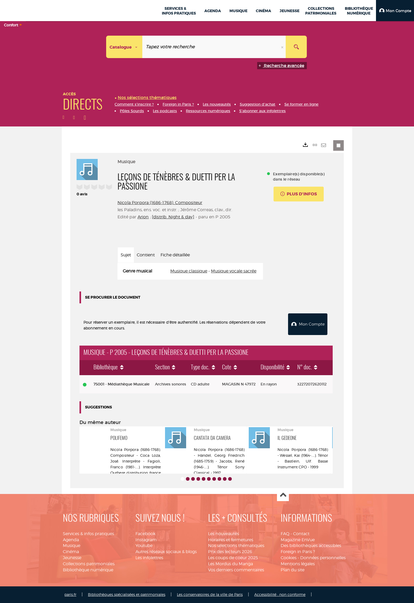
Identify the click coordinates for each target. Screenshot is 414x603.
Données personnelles (323, 557)
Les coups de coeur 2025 (233, 557)
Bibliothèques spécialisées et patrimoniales (126, 594)
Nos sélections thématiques (236, 545)
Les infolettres (149, 557)
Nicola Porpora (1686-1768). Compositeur (159, 202)
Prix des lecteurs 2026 (230, 551)
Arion (143, 216)
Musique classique (188, 271)
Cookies (289, 557)
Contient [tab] (146, 254)
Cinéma (71, 551)
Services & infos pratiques (88, 533)
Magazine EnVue (298, 539)
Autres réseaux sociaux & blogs (166, 551)
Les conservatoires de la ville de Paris (210, 594)
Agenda (71, 539)
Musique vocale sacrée (233, 271)
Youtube (144, 545)
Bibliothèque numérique (88, 569)
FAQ (285, 533)
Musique (71, 545)
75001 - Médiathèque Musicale (121, 384)
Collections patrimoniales (89, 563)
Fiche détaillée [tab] (175, 254)
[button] (395, 10)
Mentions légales (298, 563)
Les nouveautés (223, 533)
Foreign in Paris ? (298, 551)
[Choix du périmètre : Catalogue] (124, 47)
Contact (301, 533)
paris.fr (70, 594)
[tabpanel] (190, 271)
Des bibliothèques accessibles (311, 545)
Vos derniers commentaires (236, 569)
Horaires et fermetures (230, 539)
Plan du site (292, 569)
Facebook (145, 533)
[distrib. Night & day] (173, 216)
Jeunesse (72, 557)
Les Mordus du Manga (230, 563)
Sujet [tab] (126, 254)
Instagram (146, 539)
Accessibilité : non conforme (279, 594)
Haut (283, 495)
